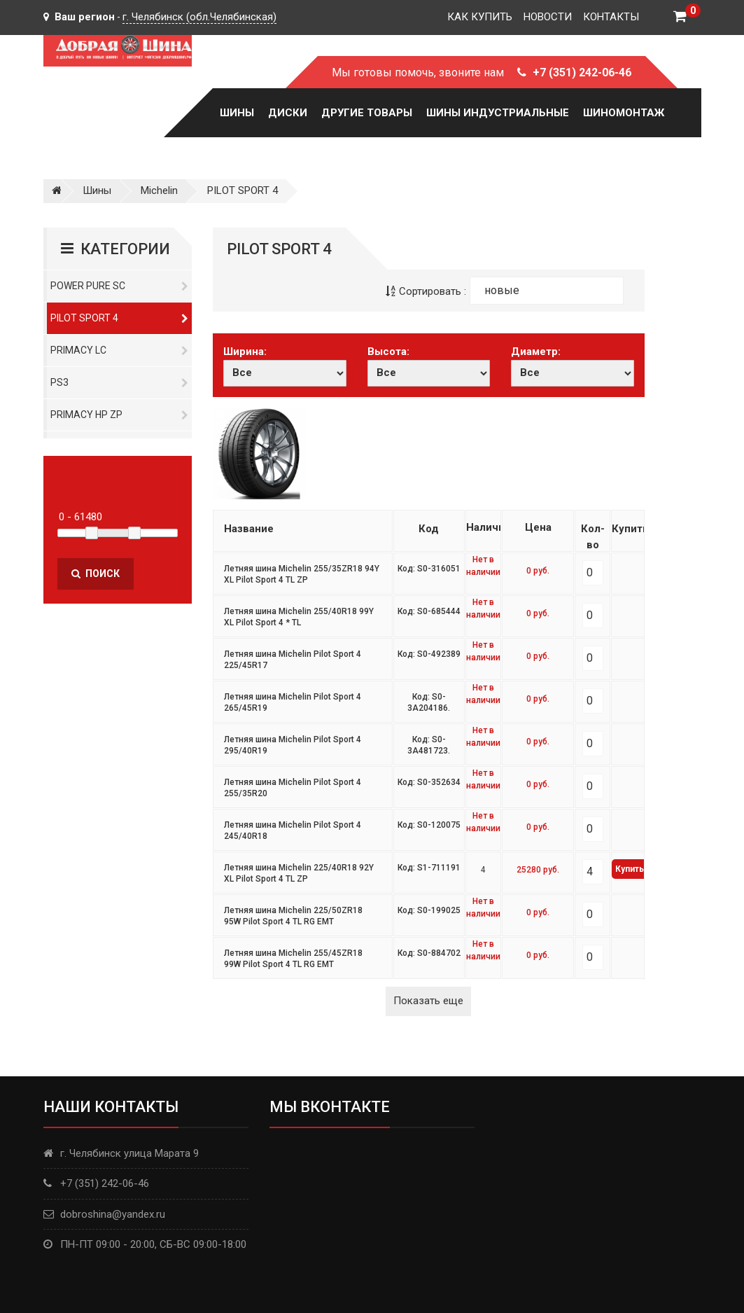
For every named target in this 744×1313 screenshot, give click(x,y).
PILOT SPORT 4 (242, 190)
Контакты (611, 17)
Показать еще (428, 1000)
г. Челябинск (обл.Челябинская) (199, 17)
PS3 (119, 382)
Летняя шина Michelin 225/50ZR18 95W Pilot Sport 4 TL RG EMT (293, 915)
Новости (548, 17)
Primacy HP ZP (119, 414)
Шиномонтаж (623, 112)
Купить (629, 869)
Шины (237, 112)
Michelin (159, 190)
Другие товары (366, 112)
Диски (287, 112)
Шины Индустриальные (497, 112)
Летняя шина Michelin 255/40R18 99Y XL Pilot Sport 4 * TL (299, 616)
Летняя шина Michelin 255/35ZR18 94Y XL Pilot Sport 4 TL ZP (301, 574)
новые (501, 290)
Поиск (95, 573)
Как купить (479, 17)
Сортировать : (426, 291)
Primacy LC (119, 350)
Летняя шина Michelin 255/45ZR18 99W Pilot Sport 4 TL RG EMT (293, 958)
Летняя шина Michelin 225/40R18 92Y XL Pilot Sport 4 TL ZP (299, 873)
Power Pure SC (119, 285)
